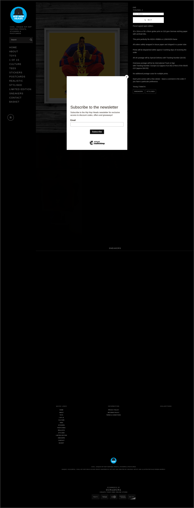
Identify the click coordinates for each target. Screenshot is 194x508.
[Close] (127, 77)
